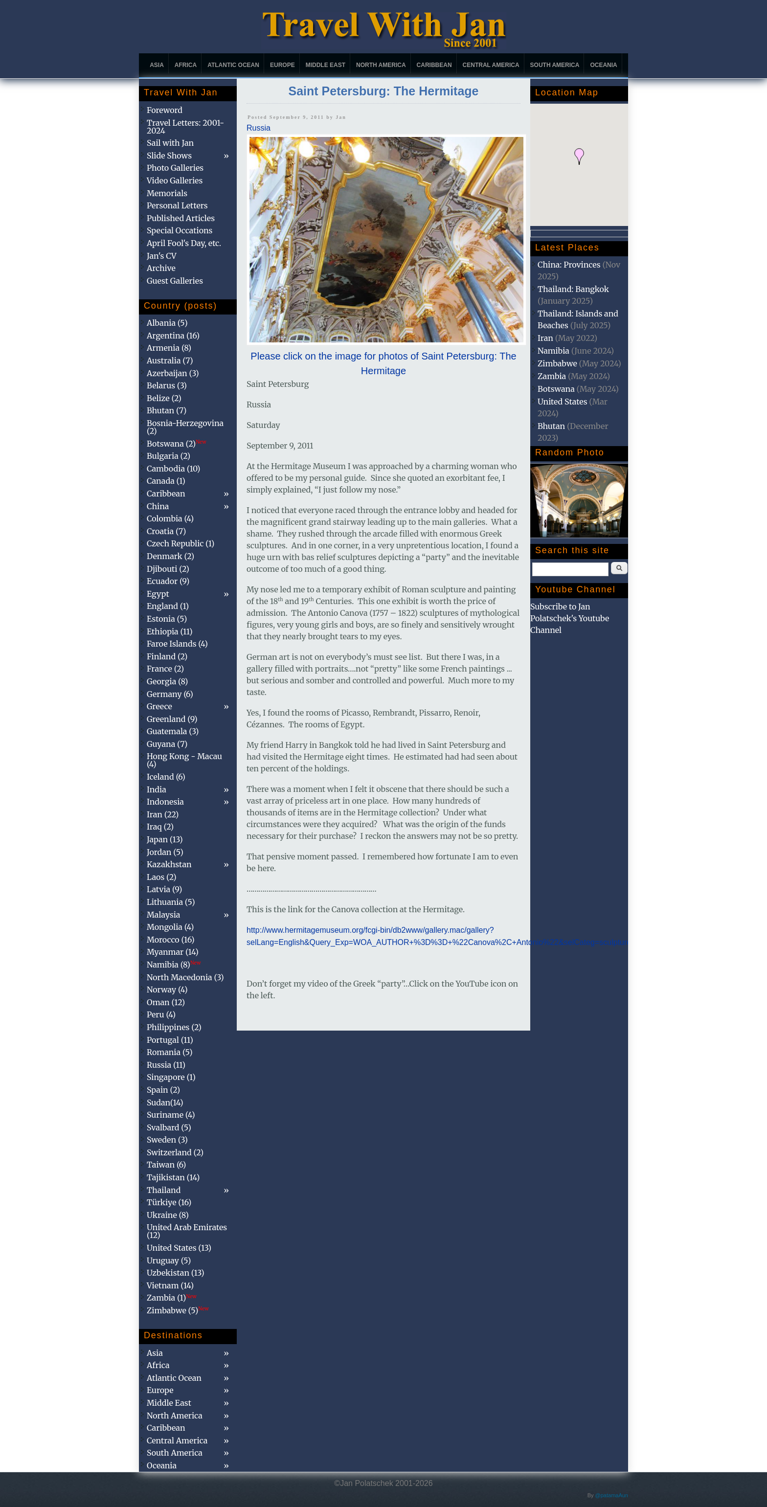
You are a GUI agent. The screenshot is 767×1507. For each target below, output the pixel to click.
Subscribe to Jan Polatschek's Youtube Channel (569, 618)
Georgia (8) (167, 681)
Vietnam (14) (170, 1285)
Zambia (552, 376)
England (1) (168, 606)
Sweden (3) (167, 1140)
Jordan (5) (165, 852)
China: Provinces (569, 265)
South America (555, 65)
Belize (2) (164, 398)
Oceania (603, 65)
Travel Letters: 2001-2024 (185, 126)
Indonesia (165, 802)
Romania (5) (170, 1052)
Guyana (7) (167, 744)
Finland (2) (167, 656)
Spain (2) (163, 1090)
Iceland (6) (166, 777)
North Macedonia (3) (185, 977)
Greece (159, 706)
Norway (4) (167, 989)
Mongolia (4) (170, 927)
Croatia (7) (166, 531)
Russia (259, 128)
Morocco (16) (171, 940)
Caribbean (434, 65)
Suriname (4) (171, 1115)
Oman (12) (166, 1002)
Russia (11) (166, 1065)
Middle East (325, 65)
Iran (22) (163, 814)
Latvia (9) (164, 889)
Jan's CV (162, 256)
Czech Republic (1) (180, 543)
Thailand (163, 1190)
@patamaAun (611, 1495)
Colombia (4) (170, 518)
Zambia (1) (172, 1298)
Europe (282, 65)
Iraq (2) (160, 827)
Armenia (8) (169, 348)
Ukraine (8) (168, 1215)
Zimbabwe (557, 363)
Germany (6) (170, 694)
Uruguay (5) (169, 1260)
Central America (491, 65)
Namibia (553, 351)
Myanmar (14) (173, 952)
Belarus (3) (167, 385)
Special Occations (179, 230)
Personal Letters (177, 205)
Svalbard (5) (169, 1127)
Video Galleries (175, 180)
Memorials (167, 193)
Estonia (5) (167, 619)
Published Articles (181, 218)
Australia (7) (170, 360)
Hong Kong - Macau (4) (184, 760)
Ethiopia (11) (170, 631)
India (156, 789)
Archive (161, 268)
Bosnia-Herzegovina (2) (185, 427)
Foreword (164, 110)
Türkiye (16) (169, 1202)
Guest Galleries (175, 281)
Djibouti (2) (168, 569)
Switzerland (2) (175, 1152)
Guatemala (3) (173, 731)
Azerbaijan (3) (173, 373)
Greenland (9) (172, 719)
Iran (545, 338)
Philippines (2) (174, 1027)
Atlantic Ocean (233, 65)
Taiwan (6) (166, 1165)
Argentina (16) (173, 335)
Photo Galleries (175, 168)
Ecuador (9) (168, 581)
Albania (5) (167, 323)
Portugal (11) (170, 1040)
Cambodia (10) (173, 468)
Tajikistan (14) (173, 1177)
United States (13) (179, 1248)
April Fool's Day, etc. (184, 243)
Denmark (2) (170, 556)
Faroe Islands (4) (177, 644)
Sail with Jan (170, 143)
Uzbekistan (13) (175, 1273)
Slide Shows (169, 155)
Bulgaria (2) (168, 456)
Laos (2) (162, 877)
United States (562, 401)
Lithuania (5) (171, 902)
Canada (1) (166, 481)
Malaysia (163, 915)
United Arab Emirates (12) (187, 1231)
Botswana (556, 389)
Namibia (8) (174, 964)
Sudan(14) (165, 1102)
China (158, 506)
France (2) (165, 669)
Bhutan (551, 426)
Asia (157, 65)
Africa (186, 65)
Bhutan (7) (166, 410)
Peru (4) (161, 1014)
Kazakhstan (169, 864)
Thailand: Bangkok (573, 289)
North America (381, 65)
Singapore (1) (171, 1077)
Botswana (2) (176, 444)
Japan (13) (165, 839)
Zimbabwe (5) (178, 1310)
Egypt (158, 594)
